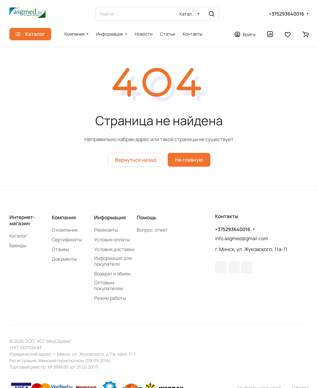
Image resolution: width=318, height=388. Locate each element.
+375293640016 (286, 14)
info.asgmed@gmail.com (241, 238)
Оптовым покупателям (108, 285)
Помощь (146, 217)
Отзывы (60, 249)
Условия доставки (114, 249)
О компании (65, 230)
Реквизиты (106, 230)
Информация (110, 217)
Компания (64, 217)
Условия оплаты (112, 239)
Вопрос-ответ (152, 230)
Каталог (18, 236)
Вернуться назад (135, 159)
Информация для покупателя (113, 261)
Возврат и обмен (112, 273)
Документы (64, 259)
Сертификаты (67, 239)
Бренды (17, 245)
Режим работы (110, 298)
